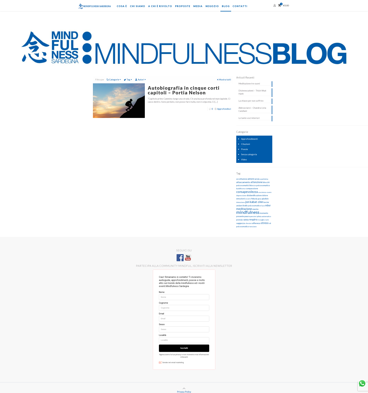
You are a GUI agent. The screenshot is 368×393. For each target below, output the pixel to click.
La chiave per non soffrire (250, 100)
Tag (128, 79)
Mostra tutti (224, 79)
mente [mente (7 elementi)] (255, 209)
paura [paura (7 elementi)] (247, 216)
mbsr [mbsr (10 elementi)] (268, 205)
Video (244, 159)
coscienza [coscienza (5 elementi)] (262, 192)
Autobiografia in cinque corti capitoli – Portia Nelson (184, 90)
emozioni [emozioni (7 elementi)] (240, 198)
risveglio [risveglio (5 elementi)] (261, 220)
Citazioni (245, 144)
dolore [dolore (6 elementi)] (265, 195)
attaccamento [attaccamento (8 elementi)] (243, 182)
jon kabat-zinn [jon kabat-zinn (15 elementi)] (254, 201)
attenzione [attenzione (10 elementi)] (256, 182)
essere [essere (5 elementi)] (248, 199)
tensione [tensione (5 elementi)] (253, 226)
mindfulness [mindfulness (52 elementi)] (247, 212)
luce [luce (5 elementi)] (263, 206)
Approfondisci (224, 108)
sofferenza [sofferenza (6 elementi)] (255, 223)
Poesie (244, 149)
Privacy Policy (184, 391)
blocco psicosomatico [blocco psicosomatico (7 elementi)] (259, 185)
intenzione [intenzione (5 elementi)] (240, 202)
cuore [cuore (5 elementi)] (269, 192)
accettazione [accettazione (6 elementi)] (241, 179)
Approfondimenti (249, 139)
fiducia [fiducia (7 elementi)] (254, 198)
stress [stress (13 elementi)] (265, 223)
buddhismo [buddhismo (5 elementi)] (240, 188)
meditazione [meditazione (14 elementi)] (244, 208)
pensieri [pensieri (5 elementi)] (253, 216)
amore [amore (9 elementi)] (251, 178)
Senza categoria (249, 154)
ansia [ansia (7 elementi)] (257, 179)
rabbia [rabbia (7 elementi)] (246, 219)
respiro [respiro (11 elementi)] (253, 219)
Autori (140, 79)
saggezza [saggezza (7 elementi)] (240, 223)
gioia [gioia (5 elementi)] (260, 199)
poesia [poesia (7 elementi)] (239, 219)
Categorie (113, 79)
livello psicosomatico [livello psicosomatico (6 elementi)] (252, 205)
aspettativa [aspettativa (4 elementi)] (264, 179)
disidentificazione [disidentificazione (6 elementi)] (254, 195)
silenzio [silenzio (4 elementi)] (248, 223)
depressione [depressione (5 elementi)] (241, 195)
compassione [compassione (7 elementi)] (252, 188)
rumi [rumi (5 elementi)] (267, 220)
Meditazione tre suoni (249, 83)
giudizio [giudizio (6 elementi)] (265, 198)
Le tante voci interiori (249, 118)
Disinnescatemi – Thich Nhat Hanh (252, 92)
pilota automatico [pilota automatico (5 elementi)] (264, 216)
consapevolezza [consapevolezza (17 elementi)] (247, 191)
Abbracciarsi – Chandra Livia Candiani (252, 109)
